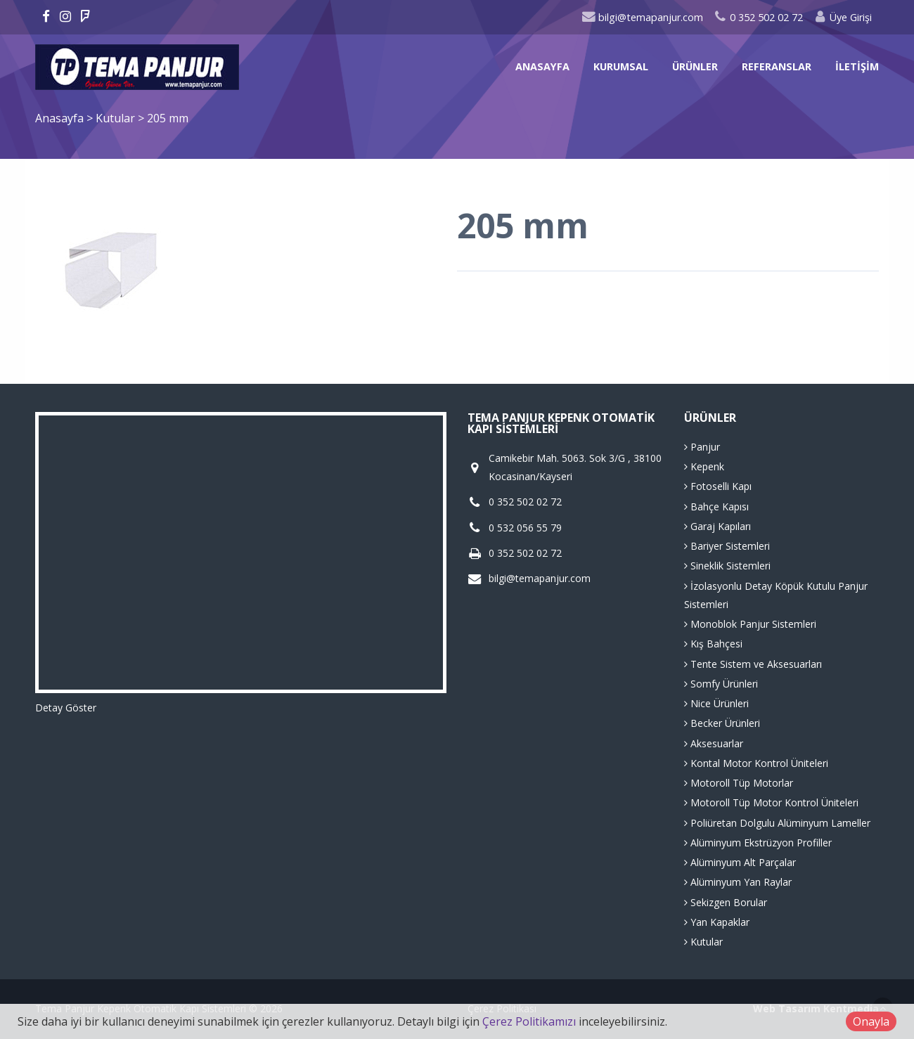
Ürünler (695, 66)
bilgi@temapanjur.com (642, 17)
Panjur (702, 446)
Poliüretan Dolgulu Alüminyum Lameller (777, 823)
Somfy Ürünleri (721, 683)
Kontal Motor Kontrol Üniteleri (756, 763)
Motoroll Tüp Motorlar (738, 782)
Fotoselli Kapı (718, 486)
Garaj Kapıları (717, 526)
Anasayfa (542, 66)
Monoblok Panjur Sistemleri (750, 624)
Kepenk (704, 466)
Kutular (117, 118)
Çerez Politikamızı (529, 1021)
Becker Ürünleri (722, 723)
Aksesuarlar (713, 743)
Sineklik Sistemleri (727, 565)
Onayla (871, 1021)
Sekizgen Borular (725, 902)
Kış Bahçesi (713, 643)
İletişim (857, 66)
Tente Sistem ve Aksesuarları (753, 664)
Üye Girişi (842, 17)
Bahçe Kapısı (716, 506)
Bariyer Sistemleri (727, 546)
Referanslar (776, 66)
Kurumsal (620, 66)
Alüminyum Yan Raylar (738, 882)
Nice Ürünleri (716, 703)
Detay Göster (65, 707)
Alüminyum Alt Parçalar (740, 862)
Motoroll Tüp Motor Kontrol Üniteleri (771, 802)
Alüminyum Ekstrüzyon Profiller (758, 842)
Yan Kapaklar (716, 922)
